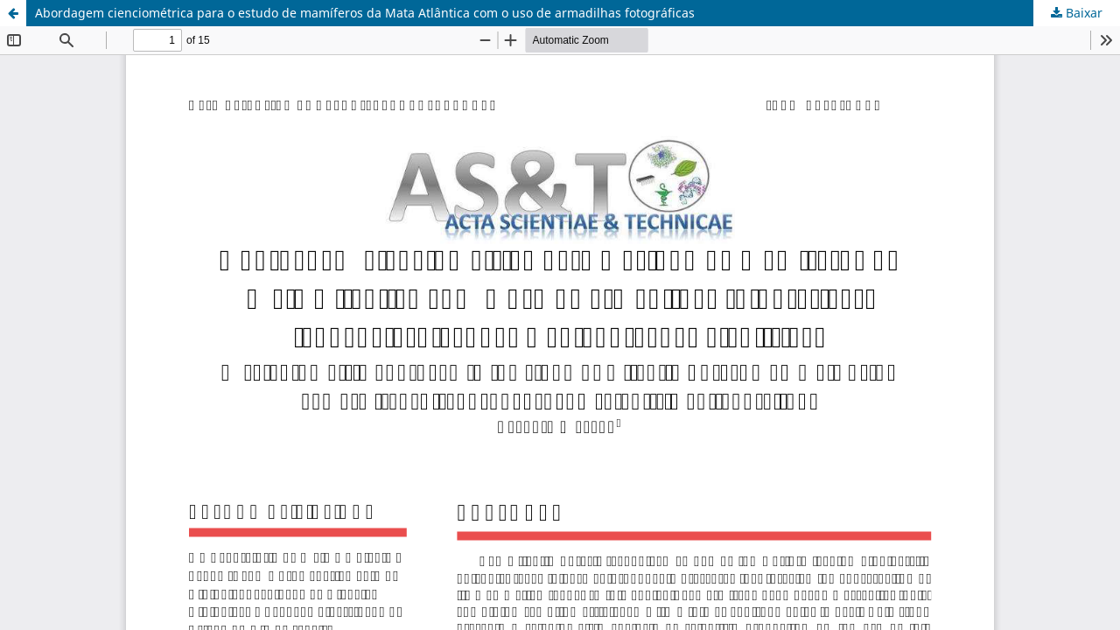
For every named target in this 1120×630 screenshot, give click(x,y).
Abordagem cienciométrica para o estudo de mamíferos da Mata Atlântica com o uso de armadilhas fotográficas (365, 12)
